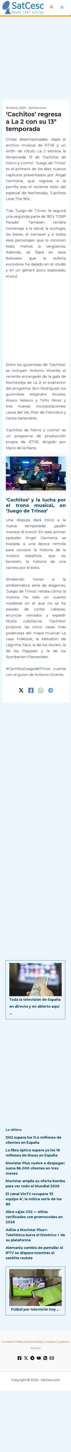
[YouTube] (39, 1358)
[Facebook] (31, 690)
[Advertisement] (35, 58)
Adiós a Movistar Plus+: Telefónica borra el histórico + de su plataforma (35, 1235)
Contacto (8, 1341)
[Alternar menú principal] (62, 7)
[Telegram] (50, 690)
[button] (51, 7)
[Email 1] (52, 1358)
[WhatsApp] (40, 690)
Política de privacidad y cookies (35, 1341)
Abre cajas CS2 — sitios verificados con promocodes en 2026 (34, 1217)
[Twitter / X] (21, 690)
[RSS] (45, 1358)
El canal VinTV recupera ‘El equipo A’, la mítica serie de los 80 (34, 1199)
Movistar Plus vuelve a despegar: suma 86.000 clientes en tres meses (35, 1168)
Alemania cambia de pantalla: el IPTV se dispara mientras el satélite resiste (34, 1253)
